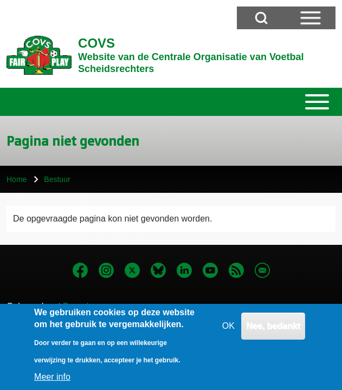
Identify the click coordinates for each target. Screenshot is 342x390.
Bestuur (57, 179)
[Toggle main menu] (171, 102)
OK (228, 332)
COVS (96, 43)
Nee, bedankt (273, 332)
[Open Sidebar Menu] (310, 17)
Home (17, 179)
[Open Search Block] (261, 17)
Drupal (75, 306)
